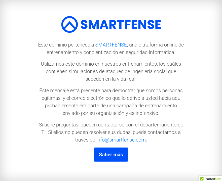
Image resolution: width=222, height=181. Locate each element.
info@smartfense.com (121, 140)
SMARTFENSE (111, 44)
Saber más (111, 154)
